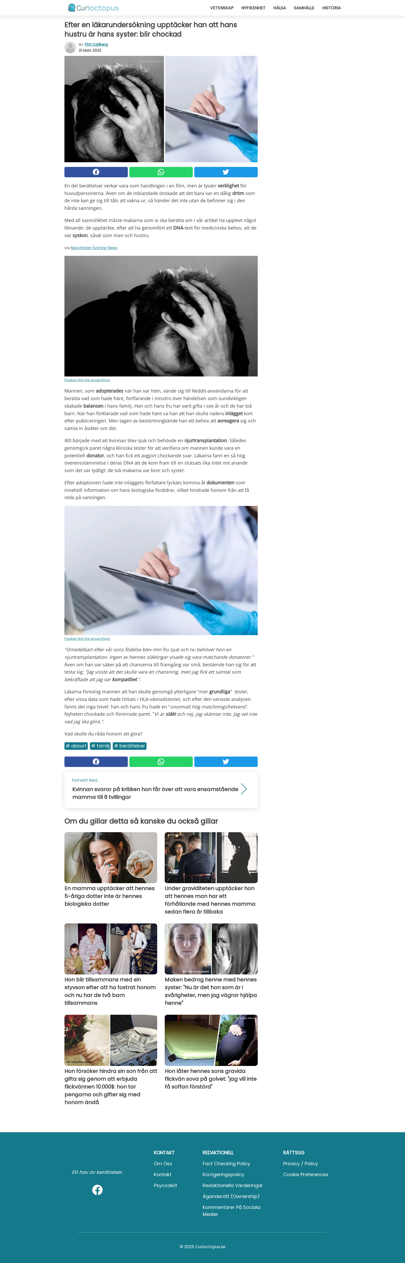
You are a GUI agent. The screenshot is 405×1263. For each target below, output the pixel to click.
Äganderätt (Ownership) (231, 1196)
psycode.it (165, 1185)
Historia (331, 8)
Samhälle (304, 8)
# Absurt (76, 746)
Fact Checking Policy (226, 1163)
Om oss (163, 1163)
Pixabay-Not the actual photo (87, 379)
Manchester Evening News (94, 247)
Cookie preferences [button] (305, 1174)
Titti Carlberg (96, 44)
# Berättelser (129, 746)
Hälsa (279, 8)
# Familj (100, 746)
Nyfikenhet (253, 8)
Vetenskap (222, 8)
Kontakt (162, 1174)
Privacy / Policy (300, 1163)
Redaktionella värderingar (233, 1185)
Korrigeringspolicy (223, 1174)
